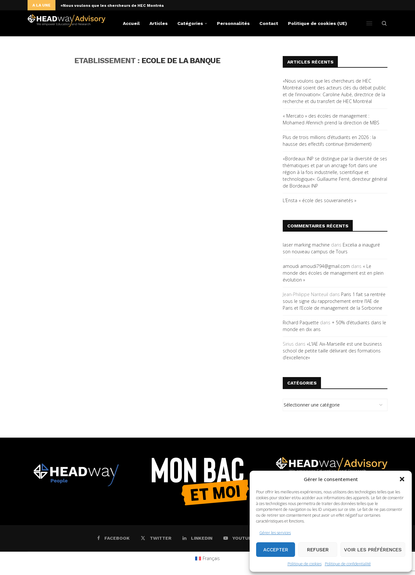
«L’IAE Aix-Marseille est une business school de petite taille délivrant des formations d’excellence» (332, 351)
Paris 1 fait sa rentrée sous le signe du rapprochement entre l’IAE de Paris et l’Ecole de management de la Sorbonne (334, 301)
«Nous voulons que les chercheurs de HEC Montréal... (115, 5)
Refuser (318, 550)
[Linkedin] (197, 538)
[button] (402, 479)
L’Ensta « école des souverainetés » (319, 200)
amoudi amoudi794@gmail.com (316, 266)
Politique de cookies (305, 564)
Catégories (190, 23)
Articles (158, 23)
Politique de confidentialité (348, 564)
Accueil (131, 23)
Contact (268, 23)
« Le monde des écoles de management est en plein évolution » (333, 273)
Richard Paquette (301, 322)
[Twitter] (156, 538)
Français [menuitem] (211, 558)
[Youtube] (239, 538)
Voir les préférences (373, 550)
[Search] (384, 23)
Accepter (275, 550)
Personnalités (233, 23)
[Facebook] (113, 538)
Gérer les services (275, 532)
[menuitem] (207, 558)
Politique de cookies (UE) (317, 23)
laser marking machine (306, 245)
